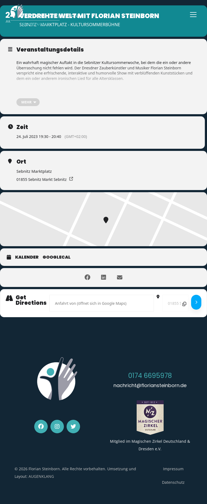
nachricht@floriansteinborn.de (150, 385)
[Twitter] (73, 426)
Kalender (27, 257)
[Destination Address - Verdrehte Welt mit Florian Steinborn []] (175, 303)
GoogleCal (57, 257)
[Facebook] (41, 426)
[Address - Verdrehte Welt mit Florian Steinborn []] (101, 303)
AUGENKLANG (41, 476)
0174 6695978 (150, 375)
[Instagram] (57, 426)
